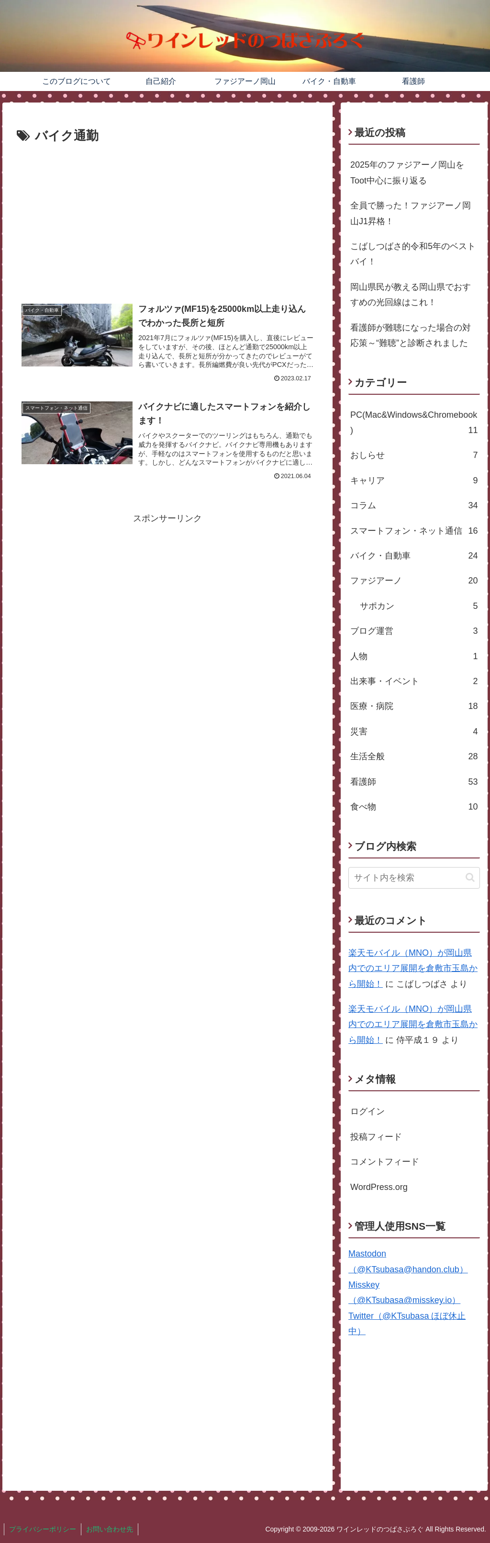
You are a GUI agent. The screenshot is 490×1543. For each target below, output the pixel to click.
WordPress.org (379, 1187)
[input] (413, 878)
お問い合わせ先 (109, 1529)
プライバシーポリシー (42, 1529)
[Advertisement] (167, 219)
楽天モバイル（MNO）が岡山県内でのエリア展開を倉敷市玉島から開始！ (413, 968)
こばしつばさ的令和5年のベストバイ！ (413, 253)
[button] (470, 877)
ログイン (367, 1111)
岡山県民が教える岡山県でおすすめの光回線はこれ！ (410, 294)
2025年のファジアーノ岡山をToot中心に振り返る (407, 172)
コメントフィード (384, 1161)
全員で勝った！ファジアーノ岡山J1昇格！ (410, 213)
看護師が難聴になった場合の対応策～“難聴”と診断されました (410, 335)
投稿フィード (376, 1137)
